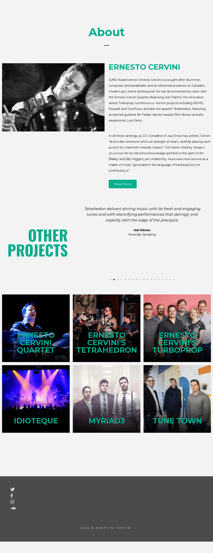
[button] (78, 238)
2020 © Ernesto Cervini (106, 527)
